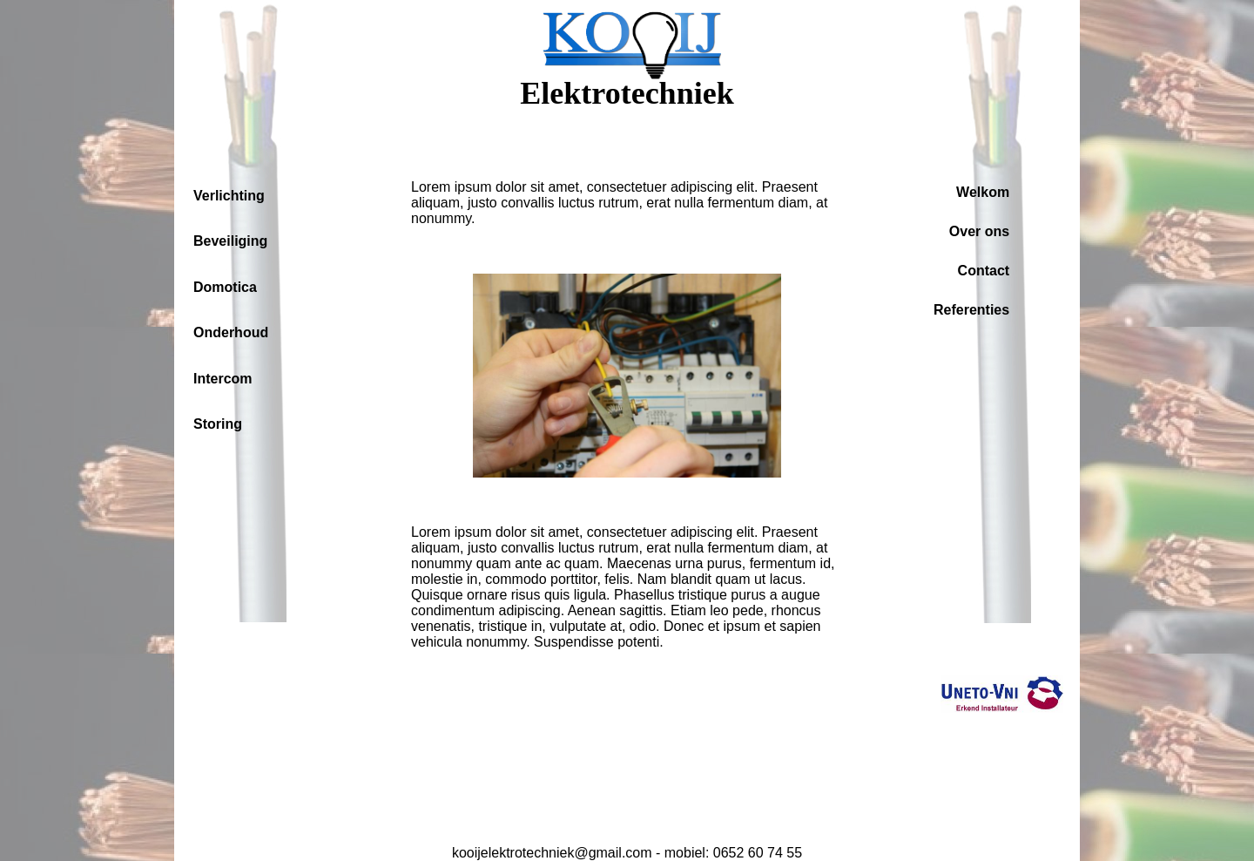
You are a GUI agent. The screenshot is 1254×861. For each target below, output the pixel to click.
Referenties (971, 309)
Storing (217, 424)
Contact (984, 270)
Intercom (223, 378)
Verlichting (229, 195)
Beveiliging (230, 241)
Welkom (982, 192)
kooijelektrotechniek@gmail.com (552, 852)
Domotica (225, 287)
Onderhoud (230, 332)
